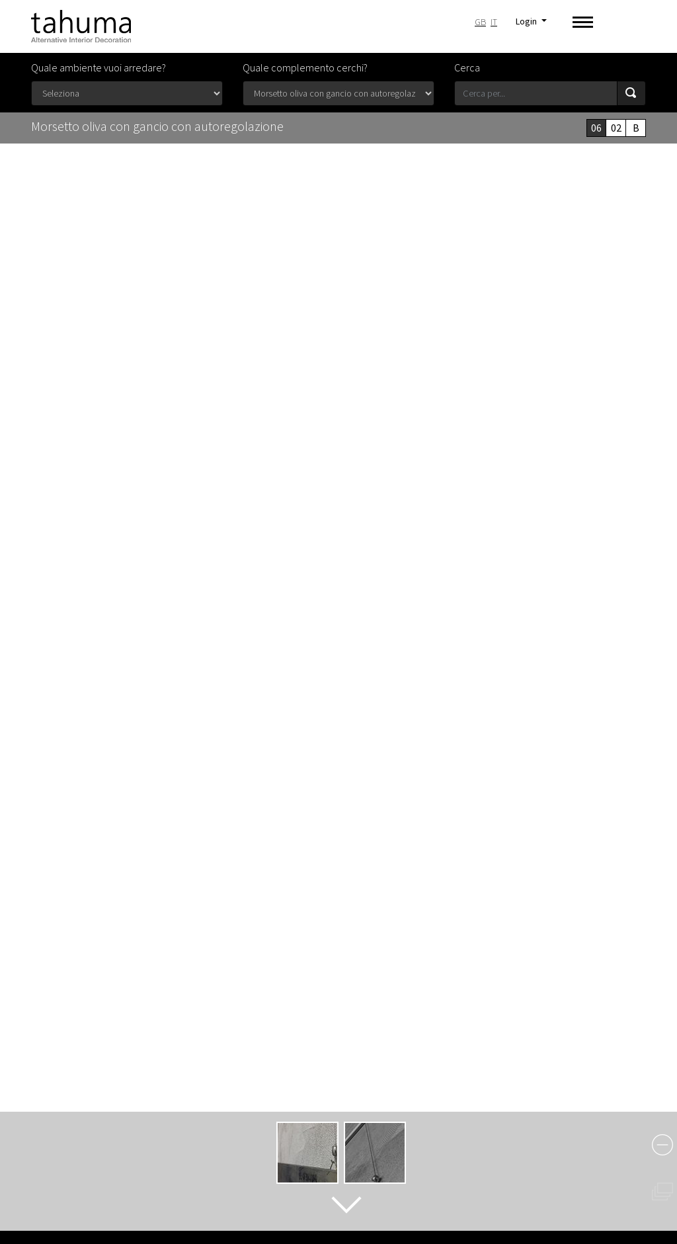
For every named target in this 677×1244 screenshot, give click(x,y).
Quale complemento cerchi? (305, 67)
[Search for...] (535, 93)
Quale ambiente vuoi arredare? (98, 67)
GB (480, 22)
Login (527, 21)
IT (494, 22)
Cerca (467, 67)
